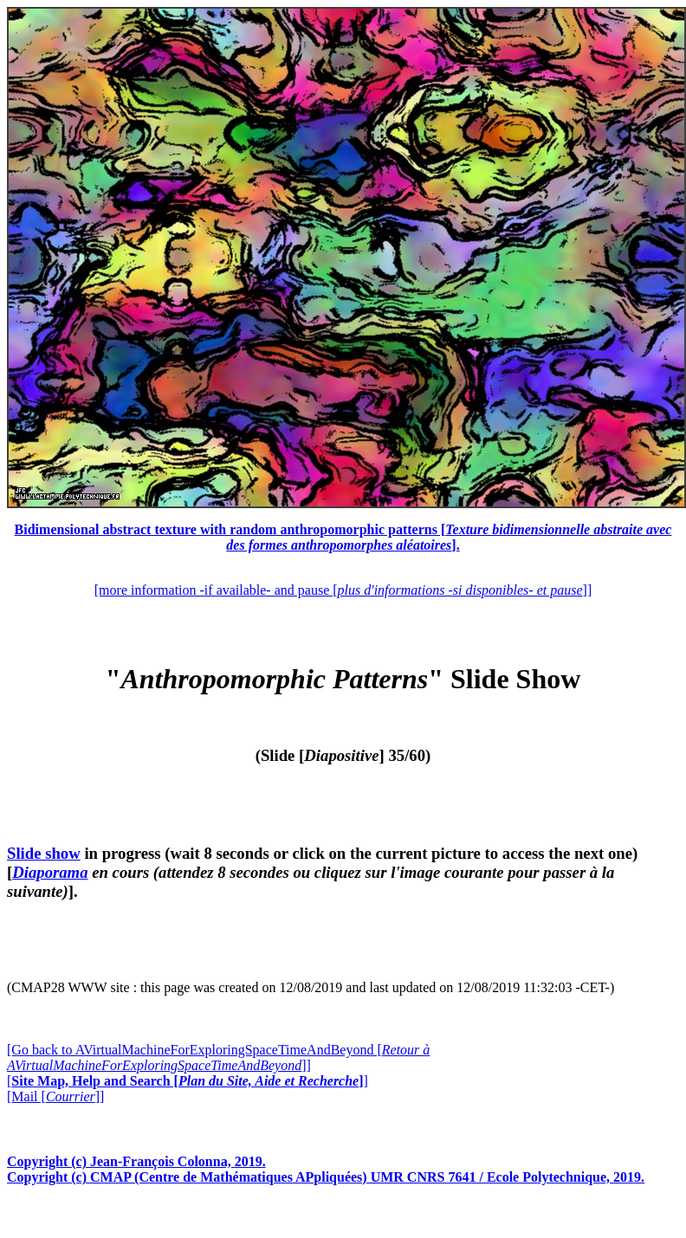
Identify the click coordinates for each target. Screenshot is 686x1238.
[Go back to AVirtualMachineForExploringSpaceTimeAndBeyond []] (218, 1057)
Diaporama (49, 872)
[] (187, 1081)
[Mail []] (55, 1096)
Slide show (44, 853)
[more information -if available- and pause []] (343, 590)
